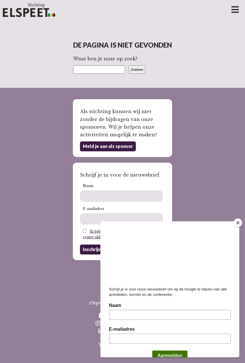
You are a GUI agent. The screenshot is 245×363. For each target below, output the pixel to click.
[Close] (238, 222)
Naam (88, 186)
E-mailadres (93, 209)
